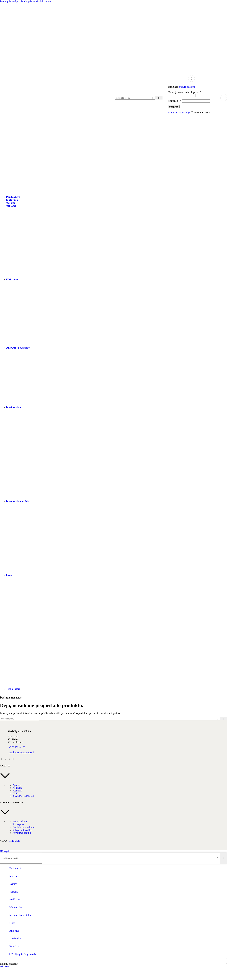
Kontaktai (17, 787)
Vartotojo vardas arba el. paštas (184, 92)
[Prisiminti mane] (192, 112)
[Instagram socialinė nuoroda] (6, 758)
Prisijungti (173, 107)
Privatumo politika (22, 832)
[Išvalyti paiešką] (153, 98)
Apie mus (17, 785)
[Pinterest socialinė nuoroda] (13, 758)
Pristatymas (18, 824)
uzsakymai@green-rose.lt (21, 752)
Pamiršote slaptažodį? (179, 112)
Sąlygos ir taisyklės (22, 830)
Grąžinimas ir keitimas (24, 827)
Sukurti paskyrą (187, 86)
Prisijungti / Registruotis (23, 954)
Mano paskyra (20, 821)
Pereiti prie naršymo (10, 1)
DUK (15, 793)
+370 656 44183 (17, 747)
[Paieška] (137, 98)
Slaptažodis (174, 101)
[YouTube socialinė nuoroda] (9, 758)
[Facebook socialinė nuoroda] (2, 758)
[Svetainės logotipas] (19, 191)
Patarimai (17, 790)
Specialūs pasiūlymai (23, 796)
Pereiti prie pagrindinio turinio (36, 1)
